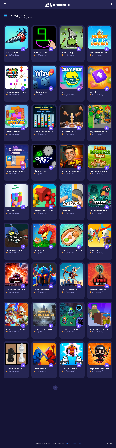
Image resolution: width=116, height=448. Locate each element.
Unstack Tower (13, 131)
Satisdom (66, 210)
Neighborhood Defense (100, 131)
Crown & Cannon (14, 250)
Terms (67, 443)
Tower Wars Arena (42, 289)
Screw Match (12, 52)
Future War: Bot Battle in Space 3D (21, 289)
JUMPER (65, 92)
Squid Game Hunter (98, 210)
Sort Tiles (93, 92)
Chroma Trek (40, 171)
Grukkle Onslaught (70, 329)
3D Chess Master (69, 131)
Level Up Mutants (69, 368)
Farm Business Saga (98, 171)
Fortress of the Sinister (44, 329)
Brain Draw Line (40, 52)
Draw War (93, 250)
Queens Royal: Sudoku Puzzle (19, 171)
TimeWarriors (40, 368)
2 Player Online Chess (15, 368)
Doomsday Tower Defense (101, 289)
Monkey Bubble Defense (100, 52)
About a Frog (68, 52)
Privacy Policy (77, 443)
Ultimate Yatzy (40, 92)
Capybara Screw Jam (72, 250)
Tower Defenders (69, 289)
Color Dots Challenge (16, 92)
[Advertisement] (21, 419)
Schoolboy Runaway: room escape (78, 171)
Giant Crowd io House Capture (48, 210)
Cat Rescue (39, 250)
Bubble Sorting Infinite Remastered (50, 131)
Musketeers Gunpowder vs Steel (20, 329)
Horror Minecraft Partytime (101, 329)
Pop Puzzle (10, 210)
